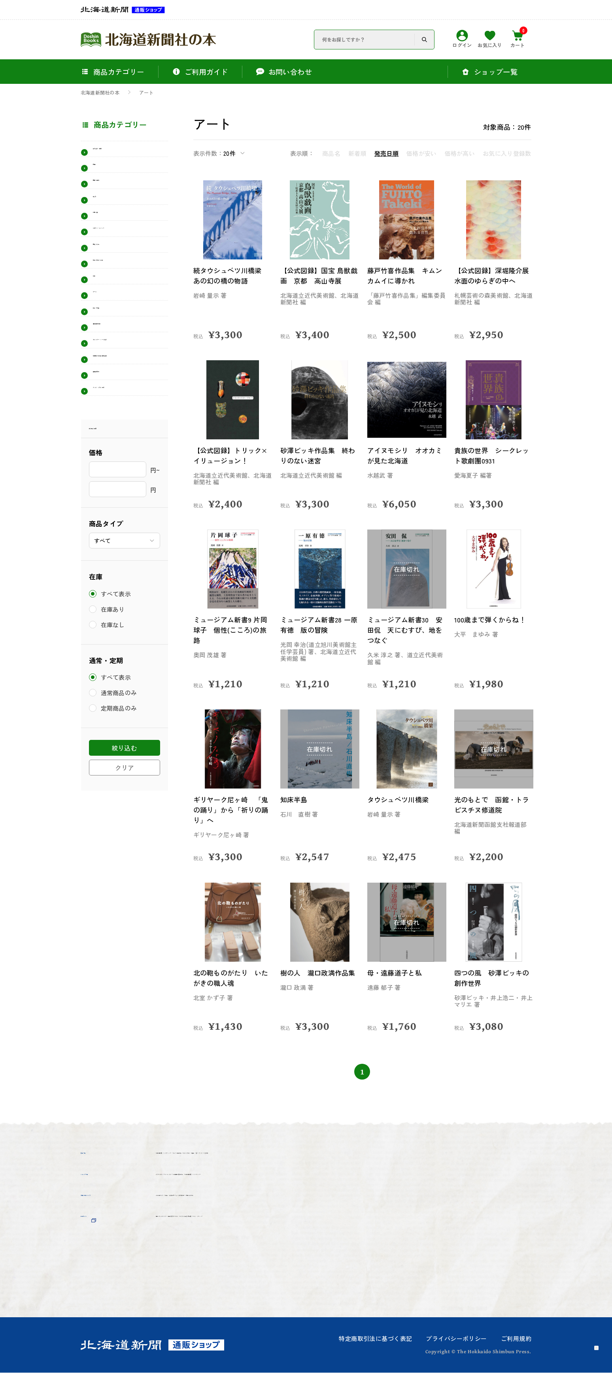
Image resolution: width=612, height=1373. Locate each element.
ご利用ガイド (178, 1238)
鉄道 (100, 174)
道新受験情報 (115, 398)
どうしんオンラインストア (200, 1197)
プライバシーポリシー (456, 1338)
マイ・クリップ (181, 1280)
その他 (199, 1170)
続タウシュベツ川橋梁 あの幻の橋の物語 (232, 275)
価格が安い (421, 153)
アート (146, 92)
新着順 (357, 153)
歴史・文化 (111, 286)
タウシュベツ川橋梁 (400, 799)
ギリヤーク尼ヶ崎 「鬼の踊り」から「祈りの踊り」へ (230, 809)
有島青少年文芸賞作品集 (126, 454)
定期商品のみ (120, 833)
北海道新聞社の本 (100, 92)
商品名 (331, 153)
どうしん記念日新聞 (326, 1266)
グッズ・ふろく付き (126, 503)
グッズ (167, 1170)
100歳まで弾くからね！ (493, 619)
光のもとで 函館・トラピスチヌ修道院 (491, 804)
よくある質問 (293, 1238)
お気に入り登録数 (507, 153)
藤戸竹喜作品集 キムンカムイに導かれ (404, 275)
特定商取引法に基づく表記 (375, 1338)
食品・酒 (373, 1156)
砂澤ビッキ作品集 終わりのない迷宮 (317, 455)
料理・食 (108, 242)
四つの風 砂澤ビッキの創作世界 (491, 978)
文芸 (100, 331)
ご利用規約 (516, 1338)
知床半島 (295, 799)
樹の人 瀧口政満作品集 (317, 978)
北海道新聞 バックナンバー (201, 1156)
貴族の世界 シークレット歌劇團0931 (491, 455)
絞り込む (124, 873)
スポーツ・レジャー (126, 264)
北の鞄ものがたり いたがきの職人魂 (230, 978)
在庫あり (114, 734)
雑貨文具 (288, 1156)
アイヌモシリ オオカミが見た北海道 (404, 455)
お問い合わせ (346, 1238)
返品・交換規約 (235, 1238)
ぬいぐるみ (331, 1156)
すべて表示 (117, 718)
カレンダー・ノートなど (126, 424)
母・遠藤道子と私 (397, 973)
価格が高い (460, 153)
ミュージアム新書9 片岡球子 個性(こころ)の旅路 (230, 630)
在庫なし (114, 749)
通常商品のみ (120, 817)
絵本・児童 (111, 376)
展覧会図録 (111, 481)
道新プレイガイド (185, 1266)
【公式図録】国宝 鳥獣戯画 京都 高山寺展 (318, 275)
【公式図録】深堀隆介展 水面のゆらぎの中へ (491, 280)
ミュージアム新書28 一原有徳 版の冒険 (318, 625)
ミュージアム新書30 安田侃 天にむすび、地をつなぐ (404, 630)
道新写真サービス (253, 1266)
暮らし (104, 219)
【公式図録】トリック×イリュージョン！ (230, 455)
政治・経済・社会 (122, 309)
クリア (124, 892)
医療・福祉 (111, 197)
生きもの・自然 (119, 152)
